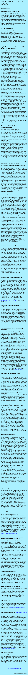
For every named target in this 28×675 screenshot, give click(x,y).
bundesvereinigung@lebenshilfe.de (9, 533)
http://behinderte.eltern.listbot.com (17, 607)
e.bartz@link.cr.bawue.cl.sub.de (8, 300)
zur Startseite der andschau (14, 668)
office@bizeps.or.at (18, 369)
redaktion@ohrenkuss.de (9, 648)
